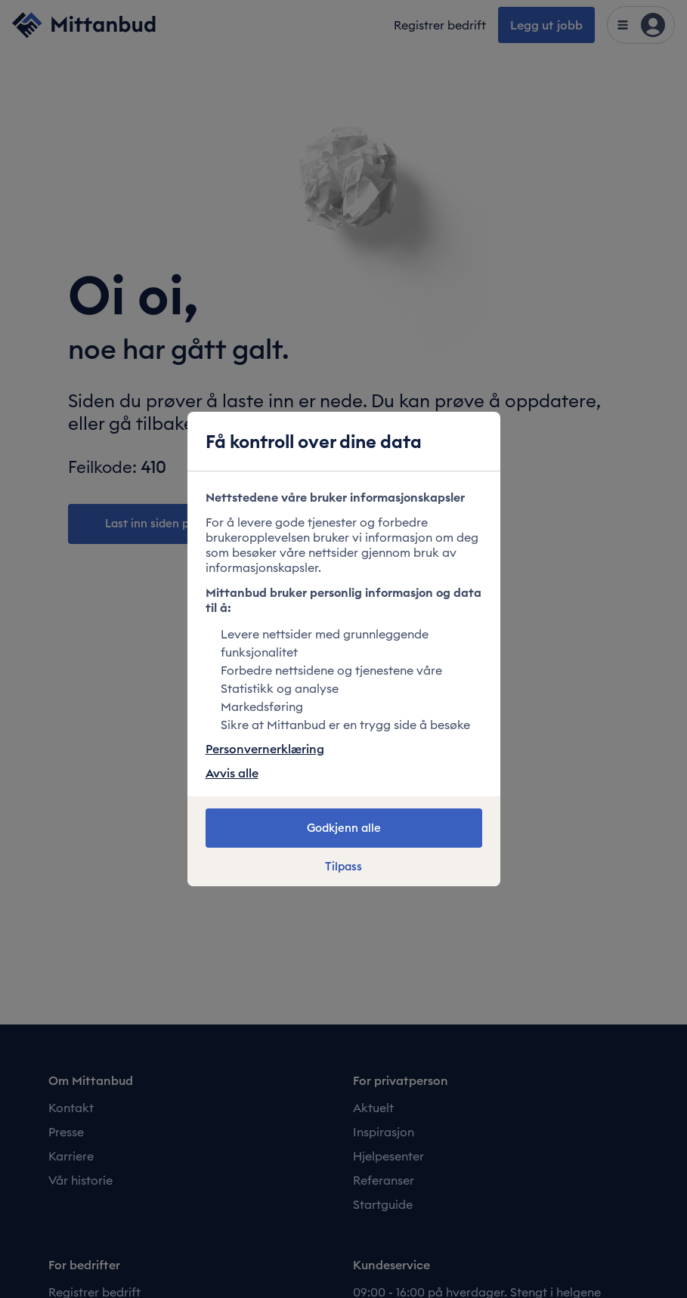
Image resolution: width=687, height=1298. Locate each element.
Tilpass (343, 866)
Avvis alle (232, 772)
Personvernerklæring (265, 748)
